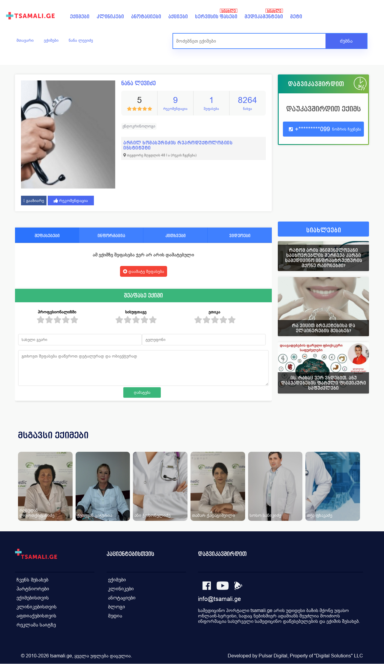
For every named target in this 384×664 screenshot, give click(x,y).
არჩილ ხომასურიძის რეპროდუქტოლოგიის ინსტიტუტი (177, 145)
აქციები (178, 16)
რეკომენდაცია (71, 200)
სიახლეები (323, 230)
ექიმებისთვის (32, 598)
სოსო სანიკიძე (265, 515)
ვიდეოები (239, 235)
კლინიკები (110, 16)
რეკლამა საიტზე (36, 625)
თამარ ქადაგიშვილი (213, 515)
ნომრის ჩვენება (346, 129)
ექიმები (79, 16)
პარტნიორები (32, 589)
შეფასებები (47, 235)
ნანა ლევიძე (81, 40)
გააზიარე (33, 200)
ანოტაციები (146, 16)
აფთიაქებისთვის (36, 616)
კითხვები (175, 235)
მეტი (296, 16)
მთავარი (25, 40)
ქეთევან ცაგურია (94, 515)
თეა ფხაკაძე (319, 515)
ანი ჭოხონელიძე (152, 515)
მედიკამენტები (263, 16)
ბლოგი (116, 607)
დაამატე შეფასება (143, 271)
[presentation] (356, 442)
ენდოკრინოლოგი (138, 126)
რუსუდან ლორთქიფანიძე (37, 513)
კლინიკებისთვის (36, 607)
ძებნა (346, 41)
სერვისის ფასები (216, 16)
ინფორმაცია (111, 235)
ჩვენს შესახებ (32, 580)
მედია (115, 616)
